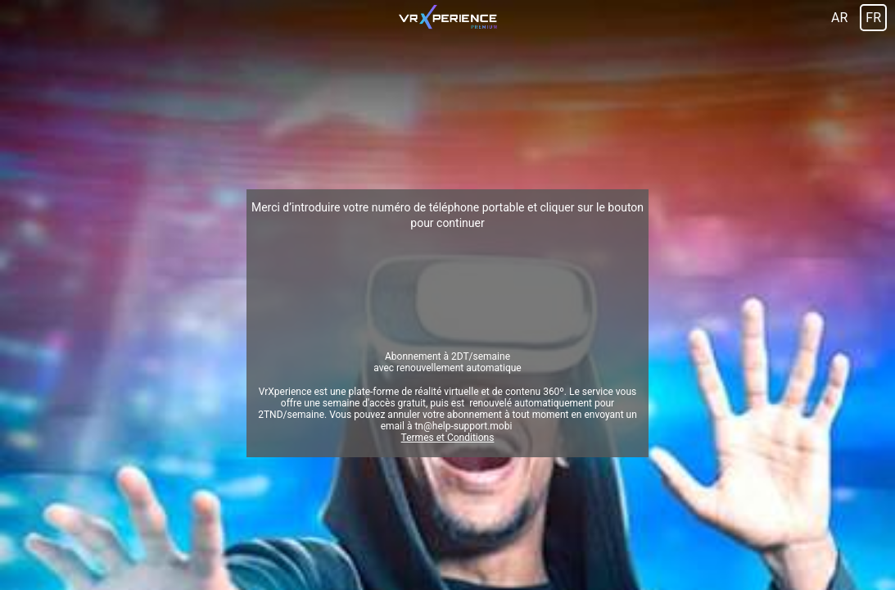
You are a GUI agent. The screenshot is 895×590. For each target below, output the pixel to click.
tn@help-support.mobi (463, 426)
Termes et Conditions (448, 437)
